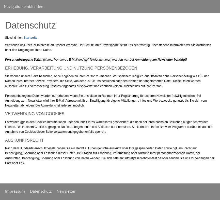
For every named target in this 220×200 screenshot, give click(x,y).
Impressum (15, 191)
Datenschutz (41, 191)
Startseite (31, 37)
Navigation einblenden (23, 6)
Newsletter (66, 191)
